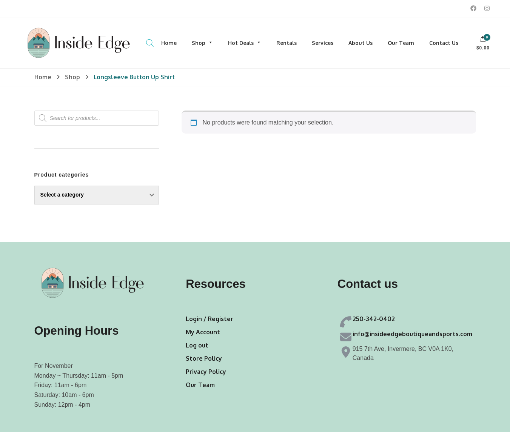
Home (169, 43)
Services (322, 43)
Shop (202, 43)
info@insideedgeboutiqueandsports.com (412, 334)
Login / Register (209, 319)
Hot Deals (244, 43)
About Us (360, 43)
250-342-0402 (374, 319)
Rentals (286, 43)
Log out (197, 345)
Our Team (401, 43)
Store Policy (204, 358)
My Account (203, 332)
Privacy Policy (206, 371)
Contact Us (443, 43)
